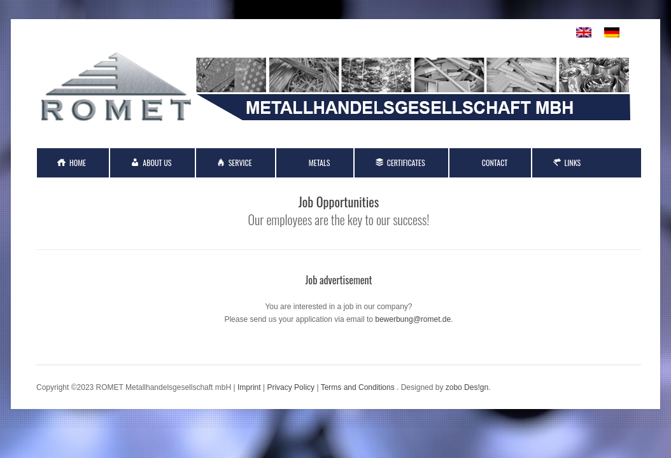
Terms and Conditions (358, 387)
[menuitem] (584, 32)
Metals (319, 162)
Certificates (406, 162)
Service (240, 162)
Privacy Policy (290, 387)
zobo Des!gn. (468, 387)
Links (573, 162)
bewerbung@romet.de (413, 319)
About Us (157, 162)
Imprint (249, 387)
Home (77, 162)
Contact (494, 162)
